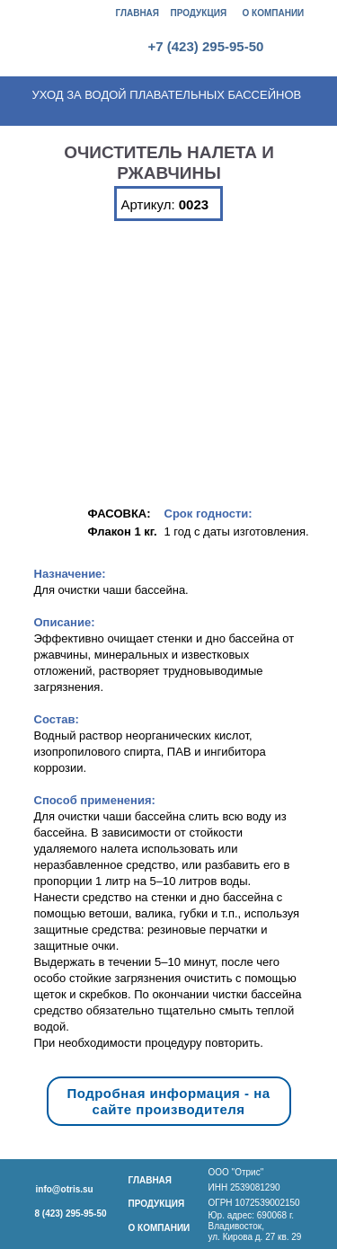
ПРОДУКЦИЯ (199, 13)
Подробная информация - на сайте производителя (168, 1100)
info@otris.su (64, 1189)
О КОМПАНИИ (274, 13)
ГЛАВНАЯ (138, 13)
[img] (74, 30)
